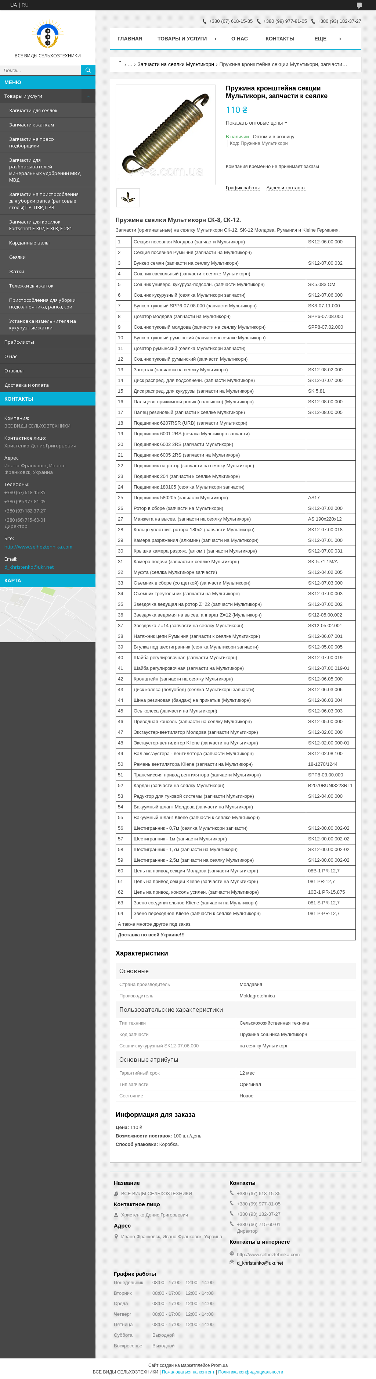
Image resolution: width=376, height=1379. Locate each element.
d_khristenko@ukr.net (29, 567)
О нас (10, 356)
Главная (130, 39)
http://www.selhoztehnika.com (38, 546)
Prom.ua (219, 1365)
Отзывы (14, 370)
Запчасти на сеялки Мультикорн (176, 64)
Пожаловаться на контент (188, 1372)
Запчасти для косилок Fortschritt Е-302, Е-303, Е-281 (40, 225)
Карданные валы (29, 242)
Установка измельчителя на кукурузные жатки (42, 324)
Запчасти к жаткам (31, 124)
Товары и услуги (23, 96)
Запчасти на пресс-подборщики (31, 142)
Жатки (16, 271)
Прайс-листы (19, 342)
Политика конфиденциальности (250, 1372)
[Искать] (88, 70)
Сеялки (17, 257)
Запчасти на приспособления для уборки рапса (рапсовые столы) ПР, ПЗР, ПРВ (44, 201)
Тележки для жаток (31, 285)
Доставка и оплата (26, 385)
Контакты (279, 39)
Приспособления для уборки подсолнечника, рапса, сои (42, 303)
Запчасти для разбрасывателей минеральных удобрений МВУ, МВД (45, 170)
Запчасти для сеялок (33, 110)
